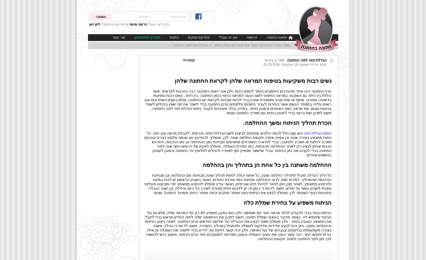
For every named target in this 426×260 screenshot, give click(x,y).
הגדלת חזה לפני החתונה (191, 45)
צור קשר (118, 37)
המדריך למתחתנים (147, 37)
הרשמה (251, 37)
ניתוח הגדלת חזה (318, 133)
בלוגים (174, 37)
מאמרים (266, 45)
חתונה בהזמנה (280, 38)
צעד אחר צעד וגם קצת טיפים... (234, 45)
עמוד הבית (282, 45)
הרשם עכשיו (138, 24)
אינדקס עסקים (198, 37)
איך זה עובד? (228, 37)
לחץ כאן (94, 24)
